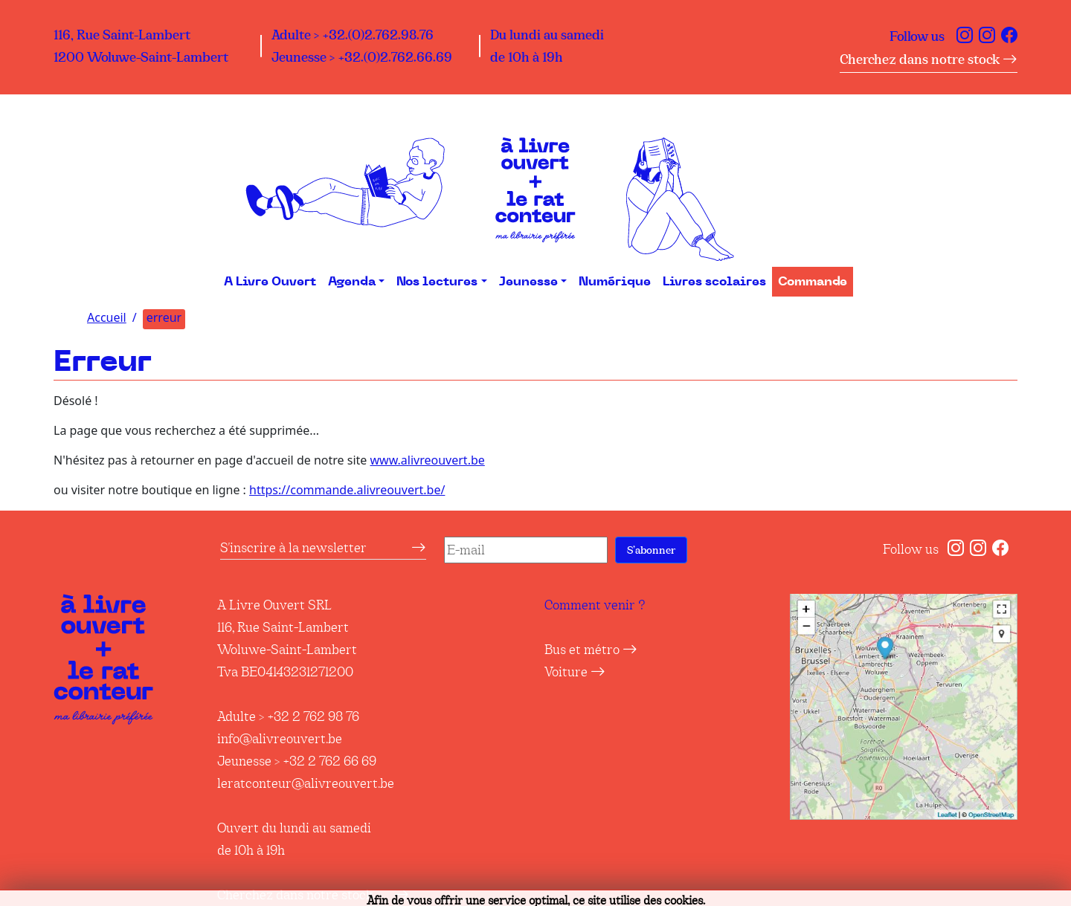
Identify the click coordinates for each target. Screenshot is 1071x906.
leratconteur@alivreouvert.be (305, 783)
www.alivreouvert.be (427, 460)
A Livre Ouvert (270, 282)
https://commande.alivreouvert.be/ (347, 490)
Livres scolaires (714, 282)
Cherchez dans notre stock (928, 59)
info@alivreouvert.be (279, 739)
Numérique (615, 282)
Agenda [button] (352, 282)
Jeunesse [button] (528, 282)
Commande (812, 282)
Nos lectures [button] (436, 282)
